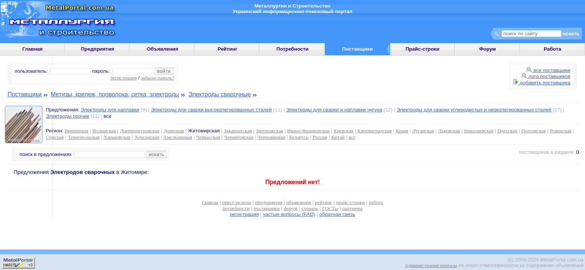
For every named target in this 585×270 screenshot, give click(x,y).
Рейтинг (228, 49)
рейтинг (323, 202)
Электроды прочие (67, 116)
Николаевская (478, 131)
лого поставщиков (546, 76)
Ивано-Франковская (308, 131)
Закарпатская (238, 131)
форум (291, 208)
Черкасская (208, 137)
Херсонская (146, 137)
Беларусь (298, 137)
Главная (32, 49)
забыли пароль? (157, 78)
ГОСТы (330, 208)
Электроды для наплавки (110, 109)
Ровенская (560, 131)
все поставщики (548, 70)
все (352, 137)
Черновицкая (271, 137)
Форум (487, 49)
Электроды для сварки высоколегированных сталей (211, 109)
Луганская (423, 131)
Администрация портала (431, 265)
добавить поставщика (541, 83)
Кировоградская (374, 131)
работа (376, 202)
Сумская (55, 137)
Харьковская (117, 137)
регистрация (123, 78)
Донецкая (173, 131)
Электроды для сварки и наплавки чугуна (334, 109)
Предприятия (97, 49)
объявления (298, 202)
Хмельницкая (177, 137)
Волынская (104, 131)
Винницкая (76, 131)
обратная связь (337, 214)
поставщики (266, 208)
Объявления (162, 49)
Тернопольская (84, 137)
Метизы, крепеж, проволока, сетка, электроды (115, 94)
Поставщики (25, 94)
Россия (320, 137)
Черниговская (238, 137)
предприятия (268, 202)
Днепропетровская (139, 131)
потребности (236, 208)
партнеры (352, 208)
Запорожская (269, 131)
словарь (310, 208)
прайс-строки (350, 202)
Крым (402, 131)
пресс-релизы (236, 202)
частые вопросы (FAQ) (289, 214)
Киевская (343, 131)
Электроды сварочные (219, 94)
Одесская (507, 131)
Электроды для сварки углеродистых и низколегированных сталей (474, 109)
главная (210, 202)
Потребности (292, 49)
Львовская (449, 131)
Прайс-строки (422, 49)
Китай (338, 137)
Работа (552, 49)
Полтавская (533, 131)
